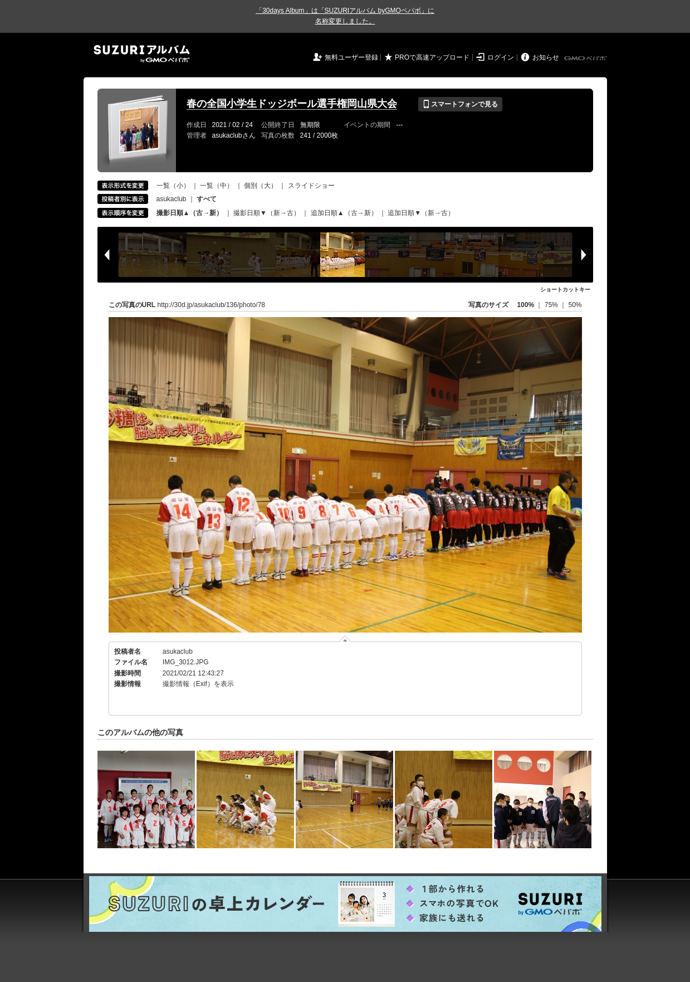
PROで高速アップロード (432, 57)
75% (552, 305)
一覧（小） (173, 185)
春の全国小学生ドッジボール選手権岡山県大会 (292, 103)
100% (525, 305)
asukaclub (171, 199)
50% (574, 305)
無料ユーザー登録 (351, 57)
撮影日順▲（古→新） (189, 213)
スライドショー (311, 185)
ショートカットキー (565, 289)
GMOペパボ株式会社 (586, 58)
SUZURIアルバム (142, 54)
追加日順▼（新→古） (421, 213)
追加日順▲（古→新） (344, 213)
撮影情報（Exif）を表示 (198, 684)
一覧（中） (216, 185)
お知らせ (545, 57)
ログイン (500, 57)
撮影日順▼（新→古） (266, 213)
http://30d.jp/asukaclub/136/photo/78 (211, 305)
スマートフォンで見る (460, 104)
